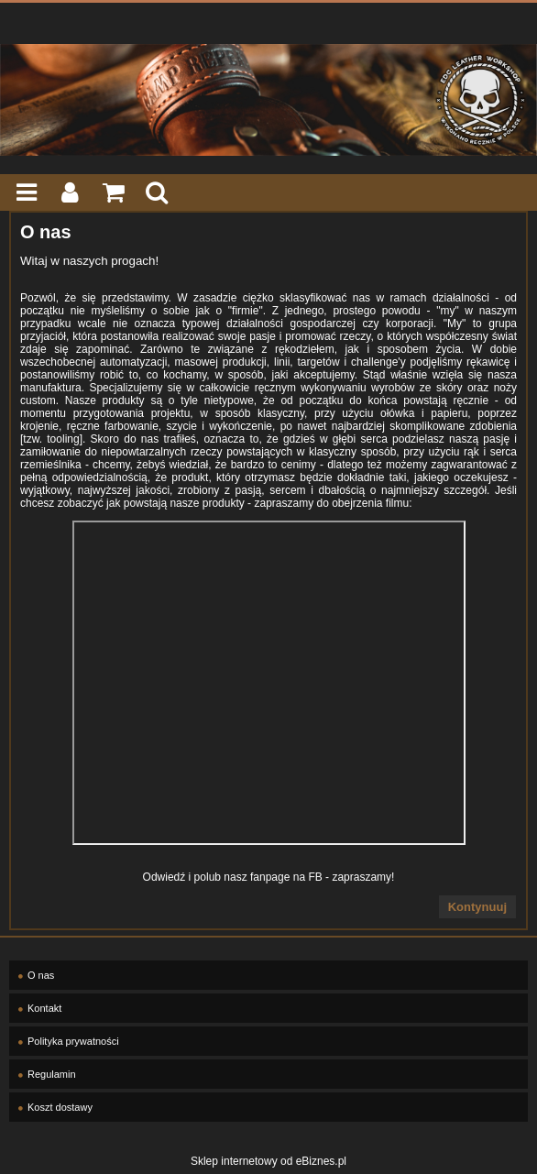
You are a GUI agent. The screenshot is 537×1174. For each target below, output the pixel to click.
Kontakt (44, 1008)
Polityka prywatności (73, 1041)
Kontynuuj (477, 907)
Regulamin (51, 1074)
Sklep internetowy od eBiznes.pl (268, 1161)
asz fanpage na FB (276, 877)
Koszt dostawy (60, 1107)
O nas (40, 975)
